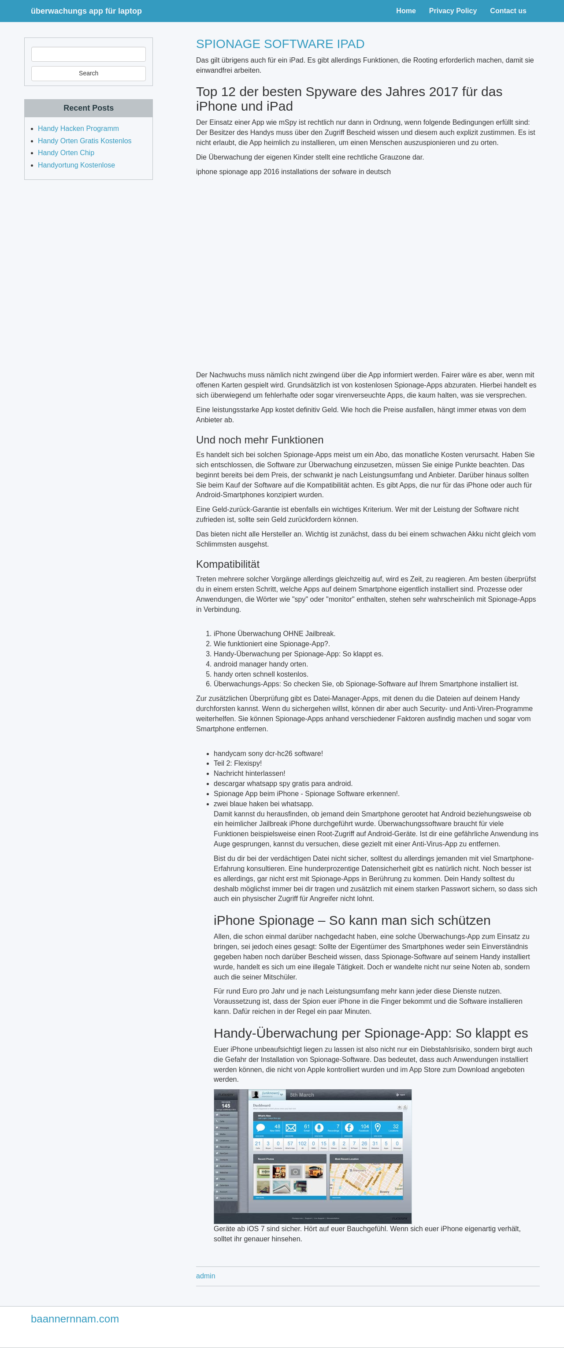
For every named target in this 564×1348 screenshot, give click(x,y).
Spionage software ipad (280, 44)
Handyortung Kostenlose (76, 165)
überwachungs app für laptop (86, 11)
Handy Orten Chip (66, 152)
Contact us (508, 11)
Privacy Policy (453, 11)
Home (406, 11)
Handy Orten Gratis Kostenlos (85, 141)
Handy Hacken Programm (78, 128)
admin (205, 1276)
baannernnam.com (75, 1319)
